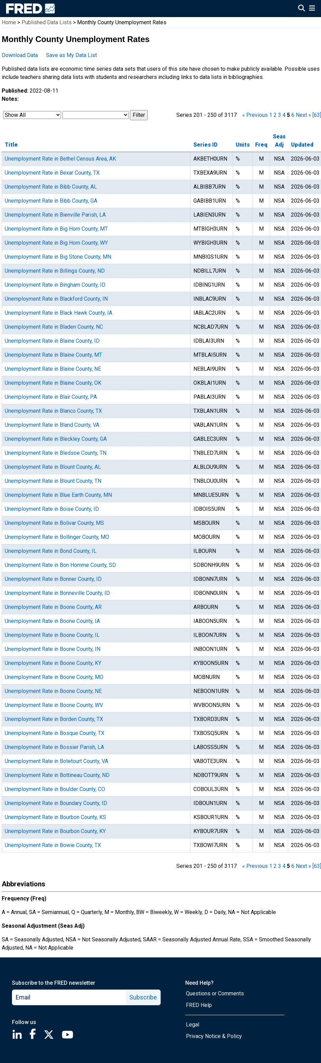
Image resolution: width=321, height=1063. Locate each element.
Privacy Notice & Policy (214, 1036)
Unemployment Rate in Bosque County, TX (54, 733)
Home (9, 22)
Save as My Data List (71, 55)
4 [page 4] (284, 115)
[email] (69, 997)
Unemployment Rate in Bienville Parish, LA (55, 215)
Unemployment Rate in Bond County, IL (51, 551)
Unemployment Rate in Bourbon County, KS (55, 817)
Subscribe (143, 997)
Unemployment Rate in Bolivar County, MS (54, 523)
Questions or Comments (215, 993)
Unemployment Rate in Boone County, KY (53, 663)
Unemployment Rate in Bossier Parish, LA (54, 747)
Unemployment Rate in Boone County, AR (53, 607)
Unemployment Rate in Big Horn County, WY (56, 243)
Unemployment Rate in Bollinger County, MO (57, 537)
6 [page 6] (292, 115)
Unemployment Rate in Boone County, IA (52, 621)
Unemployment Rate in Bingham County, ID (55, 285)
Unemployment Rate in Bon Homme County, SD (60, 565)
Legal (192, 1024)
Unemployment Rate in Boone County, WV (54, 705)
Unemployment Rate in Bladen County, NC (54, 327)
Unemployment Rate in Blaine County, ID (52, 341)
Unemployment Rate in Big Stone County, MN (58, 257)
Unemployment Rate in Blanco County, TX (53, 411)
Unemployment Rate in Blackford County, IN (56, 299)
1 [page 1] (270, 115)
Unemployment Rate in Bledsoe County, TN (55, 453)
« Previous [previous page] (255, 115)
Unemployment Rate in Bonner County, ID (53, 579)
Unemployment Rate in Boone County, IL (52, 635)
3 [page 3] (279, 115)
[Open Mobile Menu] (312, 9)
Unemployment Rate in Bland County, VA (52, 425)
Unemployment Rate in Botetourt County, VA (56, 761)
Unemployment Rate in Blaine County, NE (53, 369)
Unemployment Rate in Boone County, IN (52, 649)
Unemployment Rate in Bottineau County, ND (57, 775)
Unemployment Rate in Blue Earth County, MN (58, 495)
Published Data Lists (46, 22)
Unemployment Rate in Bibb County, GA (51, 200)
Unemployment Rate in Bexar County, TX (52, 172)
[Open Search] (301, 9)
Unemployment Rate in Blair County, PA (51, 397)
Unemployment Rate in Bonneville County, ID (57, 593)
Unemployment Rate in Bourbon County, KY (55, 831)
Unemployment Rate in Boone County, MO (54, 677)
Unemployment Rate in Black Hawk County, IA (58, 313)
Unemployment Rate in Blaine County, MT (53, 355)
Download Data (20, 55)
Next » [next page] (303, 115)
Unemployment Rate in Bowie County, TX (53, 845)
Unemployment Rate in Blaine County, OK (53, 383)
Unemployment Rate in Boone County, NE (53, 691)
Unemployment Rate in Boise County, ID (52, 509)
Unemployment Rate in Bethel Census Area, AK (60, 158)
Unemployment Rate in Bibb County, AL (51, 186)
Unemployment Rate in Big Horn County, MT (56, 229)
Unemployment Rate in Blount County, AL (53, 467)
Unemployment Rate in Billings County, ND (55, 271)
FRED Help (199, 1005)
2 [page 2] (275, 115)
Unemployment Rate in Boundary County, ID (56, 803)
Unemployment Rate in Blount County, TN (53, 481)
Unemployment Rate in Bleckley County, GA (56, 439)
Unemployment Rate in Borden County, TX (54, 719)
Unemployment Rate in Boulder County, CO (55, 789)
